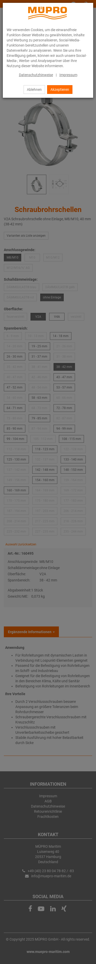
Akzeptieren (59, 89)
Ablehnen (34, 89)
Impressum (68, 75)
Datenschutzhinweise (36, 75)
